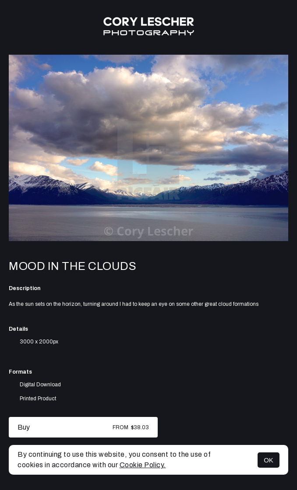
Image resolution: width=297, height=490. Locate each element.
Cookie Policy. (143, 465)
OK (268, 460)
